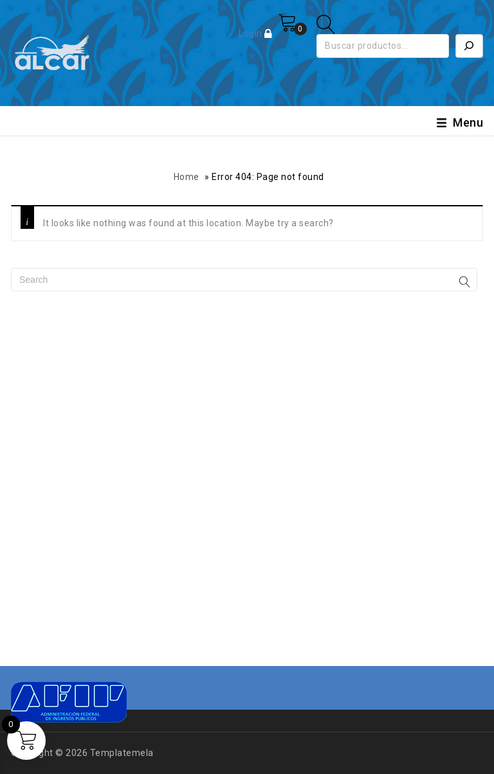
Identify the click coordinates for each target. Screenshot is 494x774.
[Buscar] (469, 46)
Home (186, 177)
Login (251, 33)
